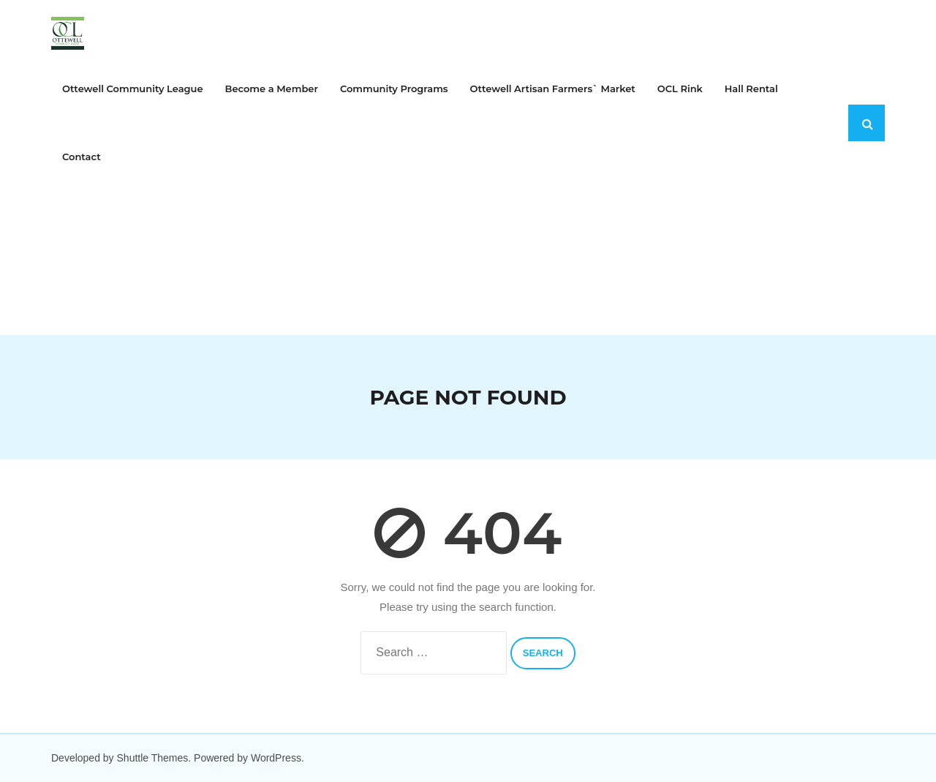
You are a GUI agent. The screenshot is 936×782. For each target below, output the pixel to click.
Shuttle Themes (153, 758)
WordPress (276, 758)
